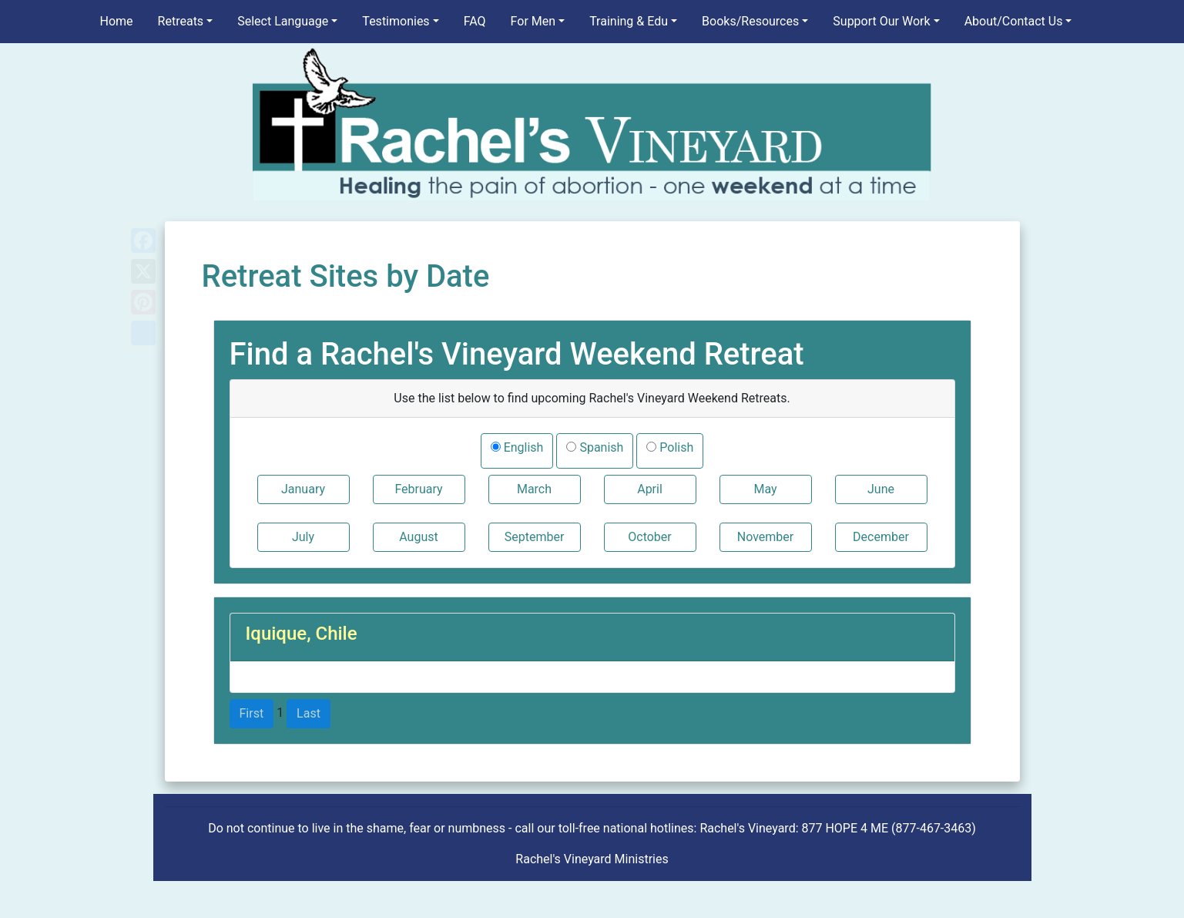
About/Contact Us (1013, 21)
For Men (533, 21)
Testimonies (395, 21)
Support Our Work (881, 21)
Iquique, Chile (301, 633)
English (522, 447)
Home (116, 21)
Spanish (599, 447)
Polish (674, 447)
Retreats (181, 21)
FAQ (475, 21)
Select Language (282, 21)
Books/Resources (750, 21)
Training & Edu (628, 21)
